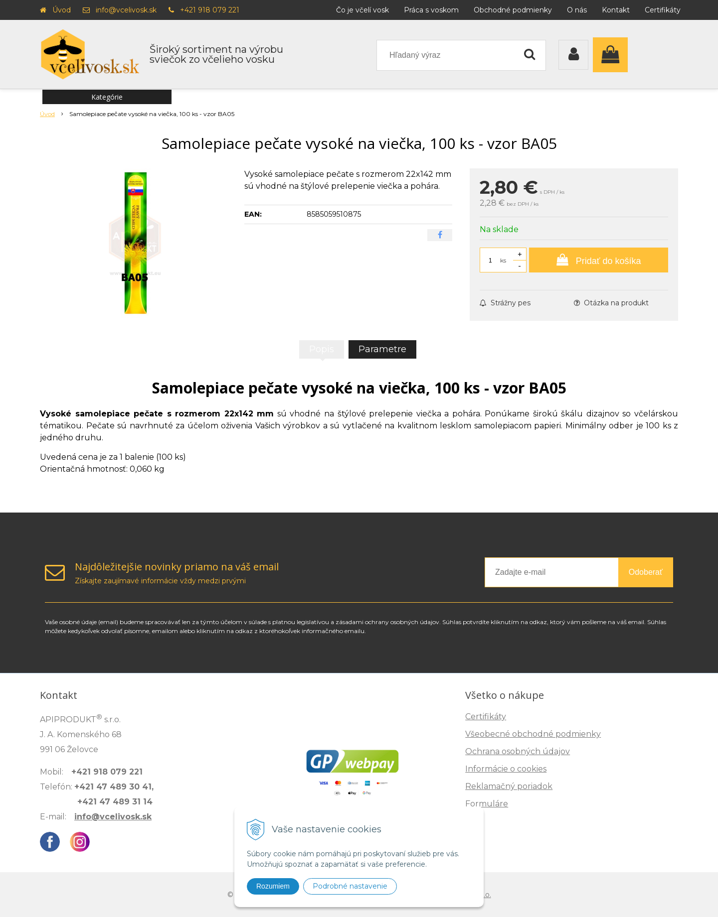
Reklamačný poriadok (508, 786)
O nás (577, 9)
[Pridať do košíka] (598, 260)
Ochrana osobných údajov (517, 751)
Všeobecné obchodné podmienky (533, 734)
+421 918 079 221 (209, 9)
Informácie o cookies (505, 769)
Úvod (61, 9)
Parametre (382, 349)
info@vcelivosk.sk (126, 9)
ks (503, 260)
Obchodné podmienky (513, 9)
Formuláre (486, 803)
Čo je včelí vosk (362, 9)
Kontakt (616, 9)
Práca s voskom (431, 9)
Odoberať (646, 572)
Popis (321, 349)
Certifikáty (663, 9)
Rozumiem (273, 886)
